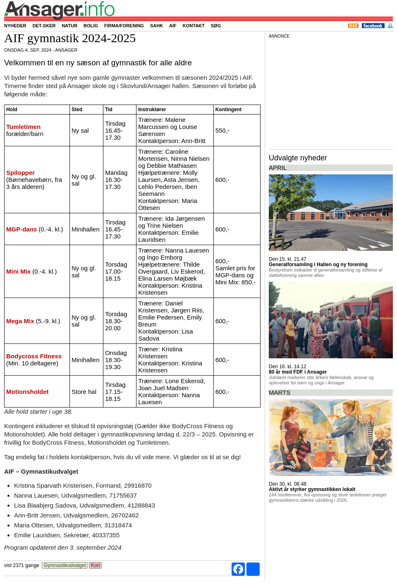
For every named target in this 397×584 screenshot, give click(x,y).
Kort (95, 565)
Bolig (91, 25)
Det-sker (44, 25)
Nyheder (15, 25)
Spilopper (20, 172)
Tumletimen (23, 126)
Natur (69, 25)
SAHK (156, 25)
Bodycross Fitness (34, 356)
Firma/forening (124, 25)
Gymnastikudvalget (64, 565)
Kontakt (194, 25)
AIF (173, 25)
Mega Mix (20, 320)
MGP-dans (21, 229)
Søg (216, 25)
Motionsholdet (27, 391)
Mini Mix (18, 271)
